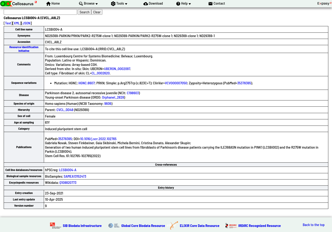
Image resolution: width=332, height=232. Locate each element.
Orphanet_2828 (113, 97)
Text (8, 23)
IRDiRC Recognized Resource (259, 225)
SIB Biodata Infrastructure (82, 225)
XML (17, 23)
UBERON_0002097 (117, 68)
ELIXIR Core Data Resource (199, 225)
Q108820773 (68, 182)
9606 (107, 103)
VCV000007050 (176, 83)
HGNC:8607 (86, 83)
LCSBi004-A (67, 169)
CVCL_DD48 (64, 109)
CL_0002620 (101, 73)
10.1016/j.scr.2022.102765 (98, 138)
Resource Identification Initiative (24, 48)
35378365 (244, 83)
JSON (26, 23)
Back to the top (314, 225)
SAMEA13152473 (75, 176)
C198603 (133, 93)
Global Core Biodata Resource (143, 225)
